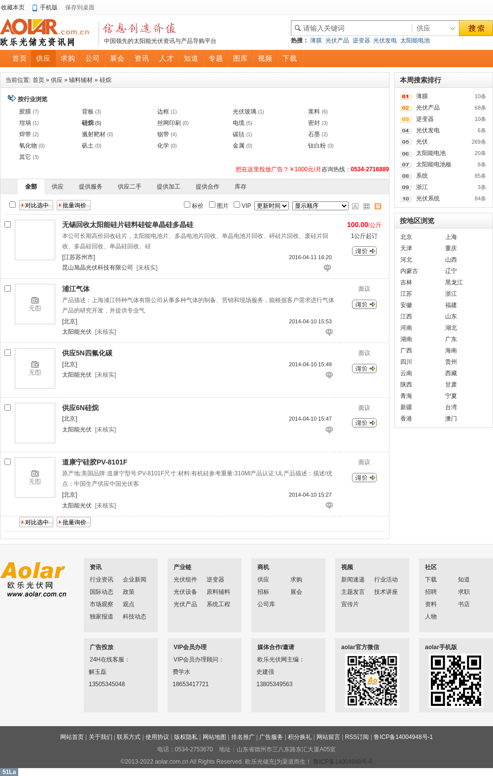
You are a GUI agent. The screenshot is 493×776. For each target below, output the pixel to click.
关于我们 (100, 737)
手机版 (49, 7)
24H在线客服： (102, 659)
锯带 (163, 134)
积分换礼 (300, 737)
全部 (31, 186)
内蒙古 (409, 271)
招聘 (431, 591)
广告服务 (271, 737)
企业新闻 (134, 579)
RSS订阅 (357, 737)
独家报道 (101, 616)
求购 (296, 579)
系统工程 (218, 604)
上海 (451, 236)
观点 (129, 604)
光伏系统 (428, 198)
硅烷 (105, 80)
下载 (431, 579)
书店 (464, 604)
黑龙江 (454, 282)
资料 (431, 604)
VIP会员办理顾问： (186, 659)
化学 (163, 145)
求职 (464, 591)
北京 (406, 236)
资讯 (96, 567)
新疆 (406, 407)
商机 (263, 567)
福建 (451, 305)
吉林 (406, 282)
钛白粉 (317, 145)
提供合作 (207, 186)
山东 (451, 316)
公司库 (266, 604)
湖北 (451, 327)
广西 (406, 350)
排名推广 (243, 737)
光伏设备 (185, 591)
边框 (163, 111)
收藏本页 (13, 7)
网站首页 (72, 737)
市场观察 (101, 604)
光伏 (422, 141)
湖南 (406, 339)
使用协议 (157, 737)
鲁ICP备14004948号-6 (342, 761)
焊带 (25, 134)
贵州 (451, 361)
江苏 (406, 293)
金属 (239, 145)
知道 (464, 579)
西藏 (451, 373)
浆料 (314, 111)
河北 (406, 259)
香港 (406, 418)
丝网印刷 (169, 122)
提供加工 (168, 186)
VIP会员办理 (190, 647)
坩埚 (25, 122)
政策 (129, 591)
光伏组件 (185, 579)
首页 (38, 80)
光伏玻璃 (244, 111)
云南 (406, 373)
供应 (57, 80)
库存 (240, 186)
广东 (451, 339)
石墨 (314, 134)
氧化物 (28, 145)
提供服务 (91, 186)
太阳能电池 (415, 40)
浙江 (422, 187)
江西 (406, 316)
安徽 (406, 305)
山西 (451, 259)
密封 (314, 122)
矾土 (88, 145)
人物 (431, 616)
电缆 (239, 122)
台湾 (451, 407)
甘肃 (451, 384)
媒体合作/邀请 (275, 647)
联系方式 (129, 737)
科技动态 (134, 616)
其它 (25, 157)
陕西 (406, 384)
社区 (431, 567)
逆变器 (361, 40)
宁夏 (451, 395)
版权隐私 (186, 737)
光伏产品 (337, 40)
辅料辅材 (81, 80)
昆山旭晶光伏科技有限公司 (97, 267)
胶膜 (25, 111)
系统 (422, 175)
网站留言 (328, 737)
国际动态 (101, 591)
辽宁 (451, 271)
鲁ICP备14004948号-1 (403, 737)
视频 (347, 567)
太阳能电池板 (434, 164)
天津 (406, 248)
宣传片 (350, 604)
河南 (406, 327)
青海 (406, 395)
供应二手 (129, 186)
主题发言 (353, 591)
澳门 (451, 418)
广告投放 (101, 647)
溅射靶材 (94, 134)
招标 (263, 591)
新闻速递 (353, 579)
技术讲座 (386, 591)
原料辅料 (218, 591)
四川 (406, 361)
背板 (88, 111)
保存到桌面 (80, 7)
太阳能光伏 (77, 331)
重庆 (451, 248)
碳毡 (239, 134)
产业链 (182, 567)
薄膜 (316, 40)
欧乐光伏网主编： (270, 659)
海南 (451, 350)
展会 (296, 591)
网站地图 (214, 737)
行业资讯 (101, 579)
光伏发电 (385, 40)
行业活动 (386, 579)
